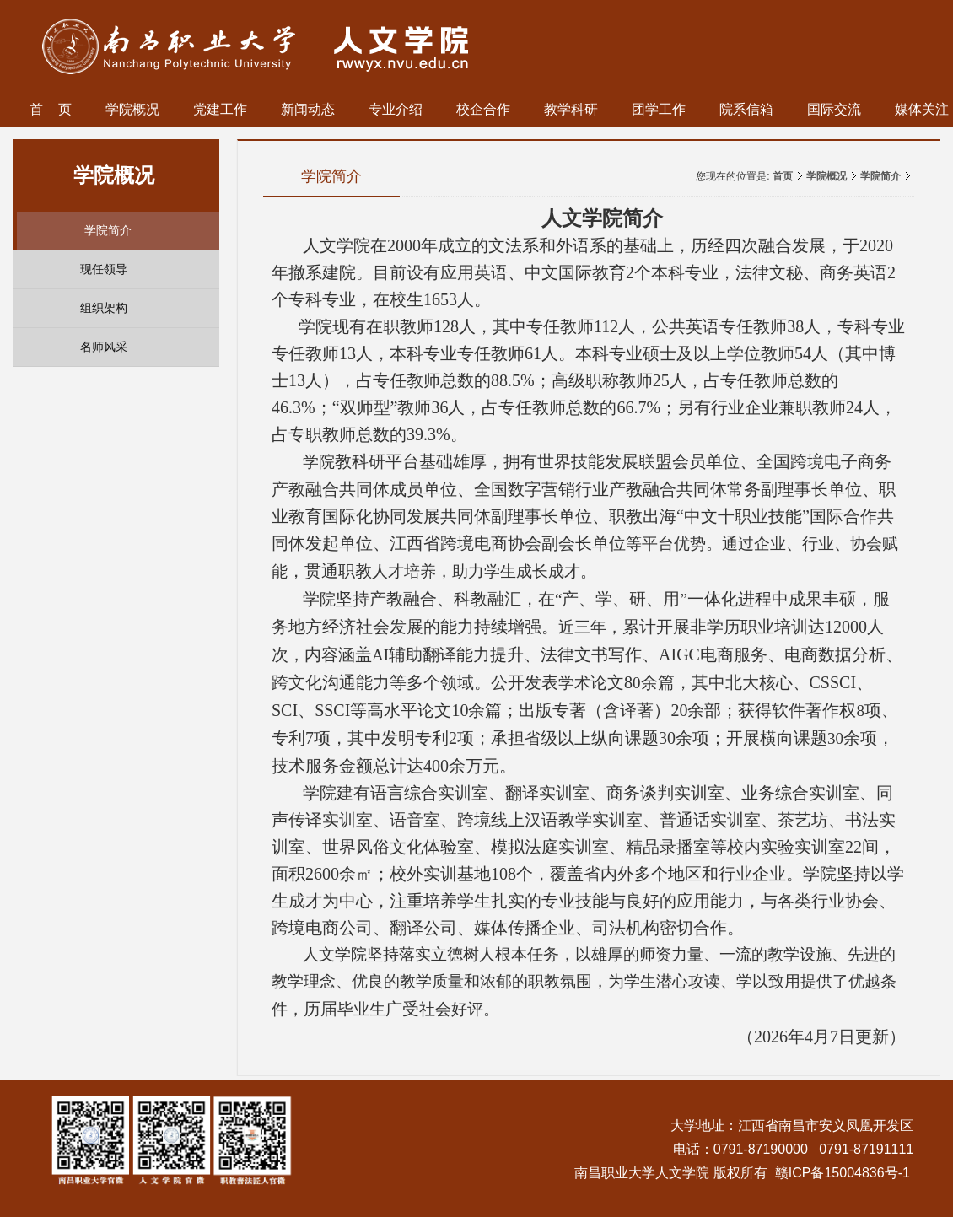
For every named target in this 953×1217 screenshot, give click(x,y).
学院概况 (826, 176)
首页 (783, 176)
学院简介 (880, 176)
